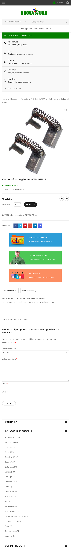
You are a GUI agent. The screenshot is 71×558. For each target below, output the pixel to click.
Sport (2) (8, 526)
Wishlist (61, 198)
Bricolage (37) (10, 447)
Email (5, 392)
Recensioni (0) (29, 290)
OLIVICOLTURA (39, 99)
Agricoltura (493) (11, 442)
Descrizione (10, 290)
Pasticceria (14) (11, 496)
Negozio (13, 99)
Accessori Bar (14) (12, 437)
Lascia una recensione (14, 189)
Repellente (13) (11, 506)
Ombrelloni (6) (11, 491)
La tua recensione (9, 359)
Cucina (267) (10, 462)
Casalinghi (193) (11, 457)
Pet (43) (8, 501)
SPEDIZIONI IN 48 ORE (38, 256)
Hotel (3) (8, 486)
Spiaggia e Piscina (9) (13, 521)
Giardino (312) (11, 481)
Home (4, 99)
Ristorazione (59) (12, 511)
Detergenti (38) (11, 467)
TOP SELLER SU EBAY (38, 238)
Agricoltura (25, 99)
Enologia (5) (9, 476)
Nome (5, 383)
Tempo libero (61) (12, 531)
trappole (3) (9, 536)
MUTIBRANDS (34, 273)
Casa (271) (9, 452)
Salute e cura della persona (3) (17, 516)
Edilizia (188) (10, 471)
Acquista (32, 204)
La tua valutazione (9, 348)
